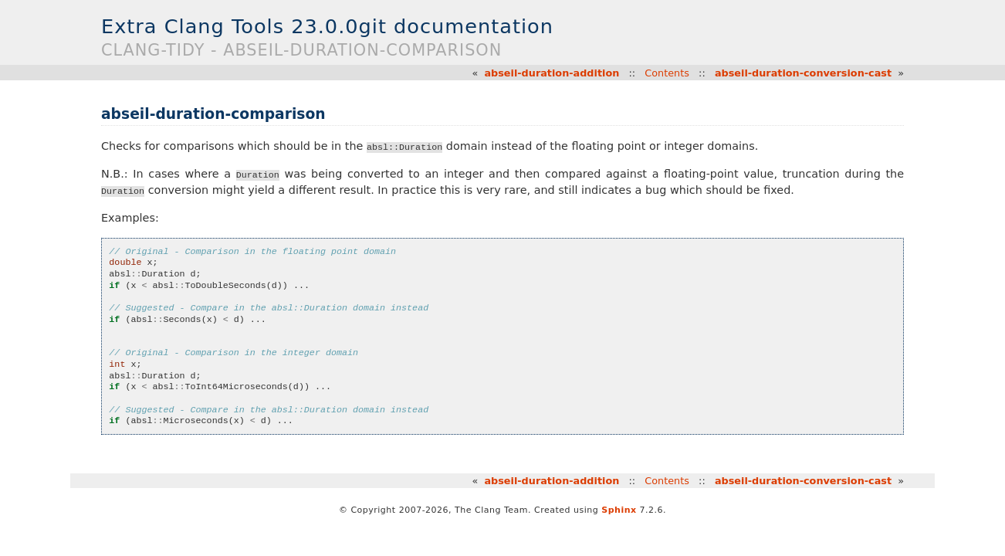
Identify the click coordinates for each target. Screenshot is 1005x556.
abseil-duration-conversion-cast (803, 73)
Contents (667, 73)
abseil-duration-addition (551, 73)
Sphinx (618, 510)
